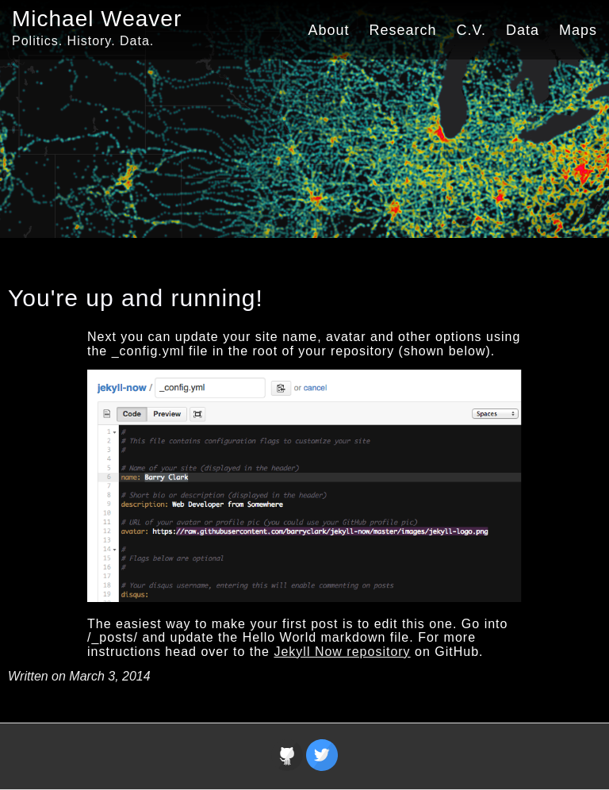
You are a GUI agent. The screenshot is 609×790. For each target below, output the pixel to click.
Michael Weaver (97, 18)
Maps (578, 30)
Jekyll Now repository (342, 651)
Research (403, 30)
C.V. (471, 30)
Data (522, 30)
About (328, 30)
